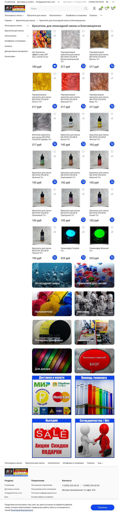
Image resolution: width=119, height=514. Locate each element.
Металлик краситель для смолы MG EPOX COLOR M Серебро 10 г (42, 137)
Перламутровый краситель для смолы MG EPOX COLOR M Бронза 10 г (98, 55)
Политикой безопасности (22, 510)
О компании (10, 2)
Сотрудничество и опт (45, 2)
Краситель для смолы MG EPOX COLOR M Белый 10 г (70, 137)
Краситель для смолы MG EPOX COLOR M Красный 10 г (99, 175)
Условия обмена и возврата (42, 497)
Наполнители (56, 15)
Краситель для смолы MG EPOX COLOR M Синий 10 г (99, 212)
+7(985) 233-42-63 (91, 485)
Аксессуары (10, 56)
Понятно (102, 507)
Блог (6, 497)
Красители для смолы (36, 15)
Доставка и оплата (25, 2)
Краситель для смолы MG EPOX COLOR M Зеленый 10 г (41, 175)
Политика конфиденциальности (43, 493)
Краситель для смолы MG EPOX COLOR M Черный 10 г (41, 250)
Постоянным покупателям (41, 485)
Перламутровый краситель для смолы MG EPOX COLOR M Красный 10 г (70, 98)
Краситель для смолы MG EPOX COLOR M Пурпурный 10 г (70, 212)
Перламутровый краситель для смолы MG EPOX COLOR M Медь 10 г (98, 98)
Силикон (93, 15)
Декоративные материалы (16, 51)
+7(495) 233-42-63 (96, 2)
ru (107, 2)
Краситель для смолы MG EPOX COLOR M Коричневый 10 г (70, 175)
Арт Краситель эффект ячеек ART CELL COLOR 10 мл (40, 54)
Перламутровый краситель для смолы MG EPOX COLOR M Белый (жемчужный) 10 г (70, 57)
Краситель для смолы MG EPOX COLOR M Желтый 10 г (99, 137)
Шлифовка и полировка (76, 15)
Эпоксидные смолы (14, 15)
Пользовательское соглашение (43, 489)
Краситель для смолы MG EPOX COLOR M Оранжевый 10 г (41, 212)
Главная (8, 20)
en (113, 2)
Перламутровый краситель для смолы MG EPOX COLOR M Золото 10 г (41, 98)
